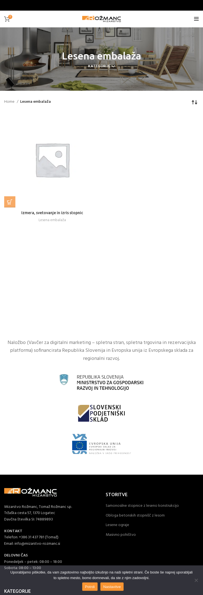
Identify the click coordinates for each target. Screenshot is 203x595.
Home (9, 102)
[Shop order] (194, 102)
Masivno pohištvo (121, 535)
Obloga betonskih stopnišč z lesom (135, 515)
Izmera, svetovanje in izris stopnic (52, 213)
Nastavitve (112, 587)
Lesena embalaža (52, 220)
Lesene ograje (117, 525)
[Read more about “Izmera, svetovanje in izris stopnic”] (9, 201)
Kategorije (99, 66)
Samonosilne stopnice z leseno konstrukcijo (142, 506)
